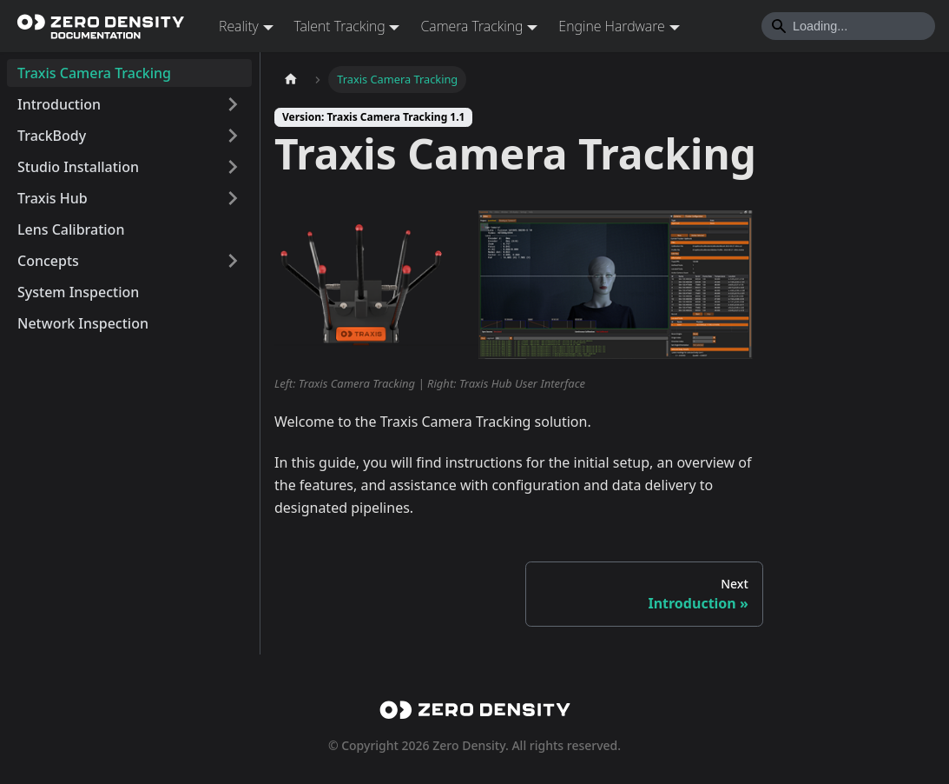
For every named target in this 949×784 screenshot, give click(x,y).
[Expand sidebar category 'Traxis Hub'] (233, 198)
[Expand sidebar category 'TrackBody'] (233, 135)
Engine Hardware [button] (611, 26)
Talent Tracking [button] (340, 26)
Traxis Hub (52, 198)
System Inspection (78, 292)
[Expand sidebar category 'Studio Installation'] (233, 167)
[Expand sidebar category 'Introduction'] (233, 104)
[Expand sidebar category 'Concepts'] (233, 261)
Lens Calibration (70, 229)
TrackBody (51, 135)
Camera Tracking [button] (471, 26)
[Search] (848, 26)
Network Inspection (82, 323)
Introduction (59, 104)
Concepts (48, 260)
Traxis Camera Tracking (94, 73)
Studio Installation (78, 166)
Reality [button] (239, 26)
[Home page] (290, 79)
